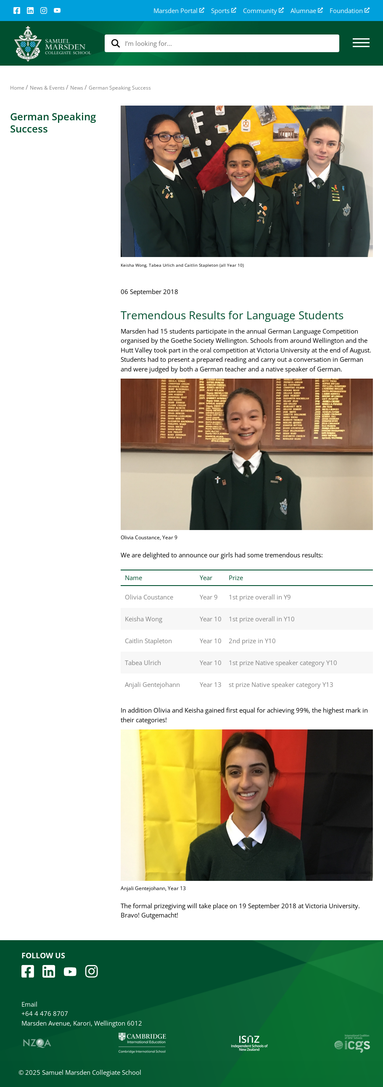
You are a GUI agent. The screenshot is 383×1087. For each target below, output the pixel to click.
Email (29, 1004)
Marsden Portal (178, 11)
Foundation (350, 11)
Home (17, 87)
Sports (223, 11)
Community (263, 11)
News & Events (47, 87)
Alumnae (307, 11)
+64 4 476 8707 (44, 1013)
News (76, 87)
